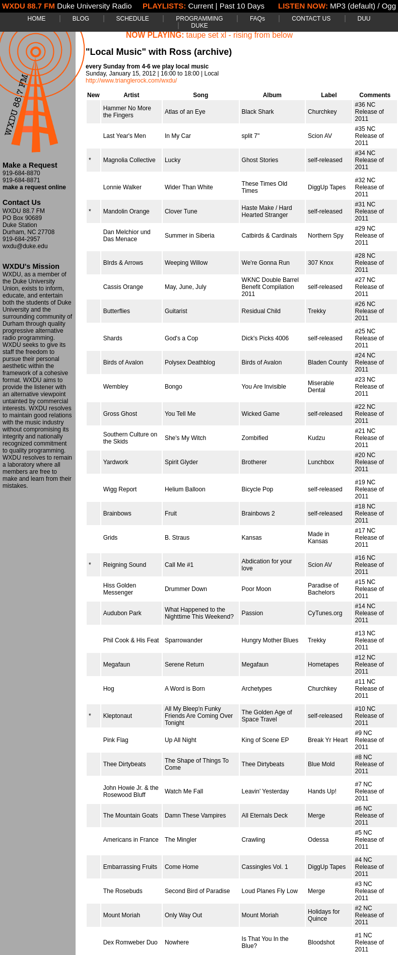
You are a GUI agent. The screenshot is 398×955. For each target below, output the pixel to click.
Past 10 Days (242, 6)
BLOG (81, 18)
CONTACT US (311, 18)
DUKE (199, 25)
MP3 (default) (352, 6)
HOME (36, 18)
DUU (364, 18)
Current (200, 6)
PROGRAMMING (199, 18)
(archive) (213, 52)
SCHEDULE (132, 18)
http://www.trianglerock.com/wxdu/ (131, 80)
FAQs (257, 18)
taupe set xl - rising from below (239, 35)
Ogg (389, 6)
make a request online (34, 187)
